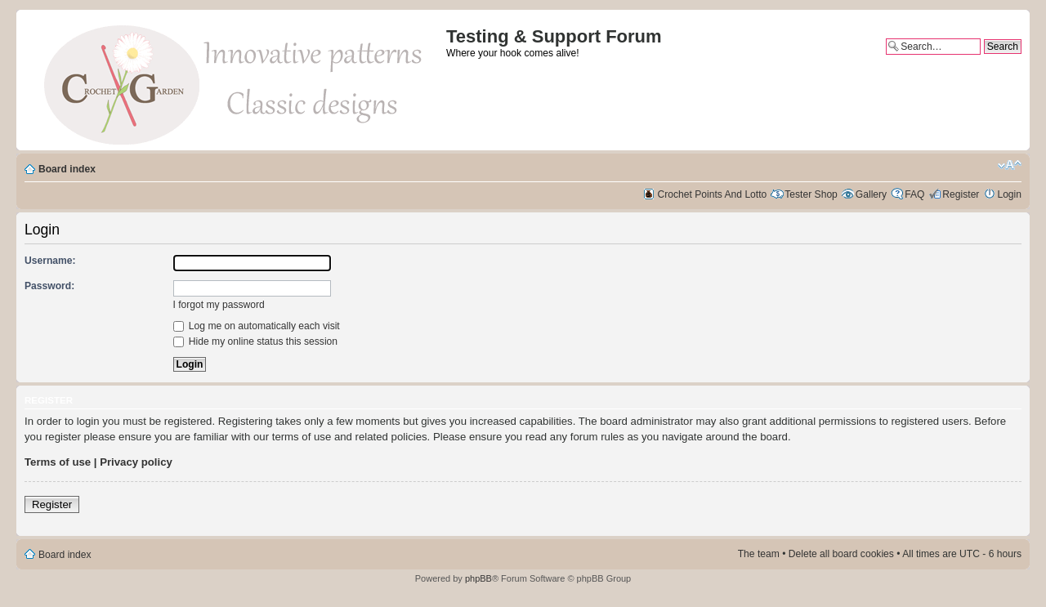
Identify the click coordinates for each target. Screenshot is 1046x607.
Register (960, 194)
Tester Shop (811, 194)
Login (1009, 194)
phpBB (478, 578)
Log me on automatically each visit (256, 326)
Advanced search (983, 60)
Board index (67, 169)
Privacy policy (136, 462)
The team (759, 554)
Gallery (871, 194)
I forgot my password (219, 304)
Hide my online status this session (255, 341)
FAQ (914, 194)
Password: (49, 286)
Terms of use (58, 462)
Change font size (1009, 165)
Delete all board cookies (841, 554)
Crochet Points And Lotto (712, 194)
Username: (50, 260)
